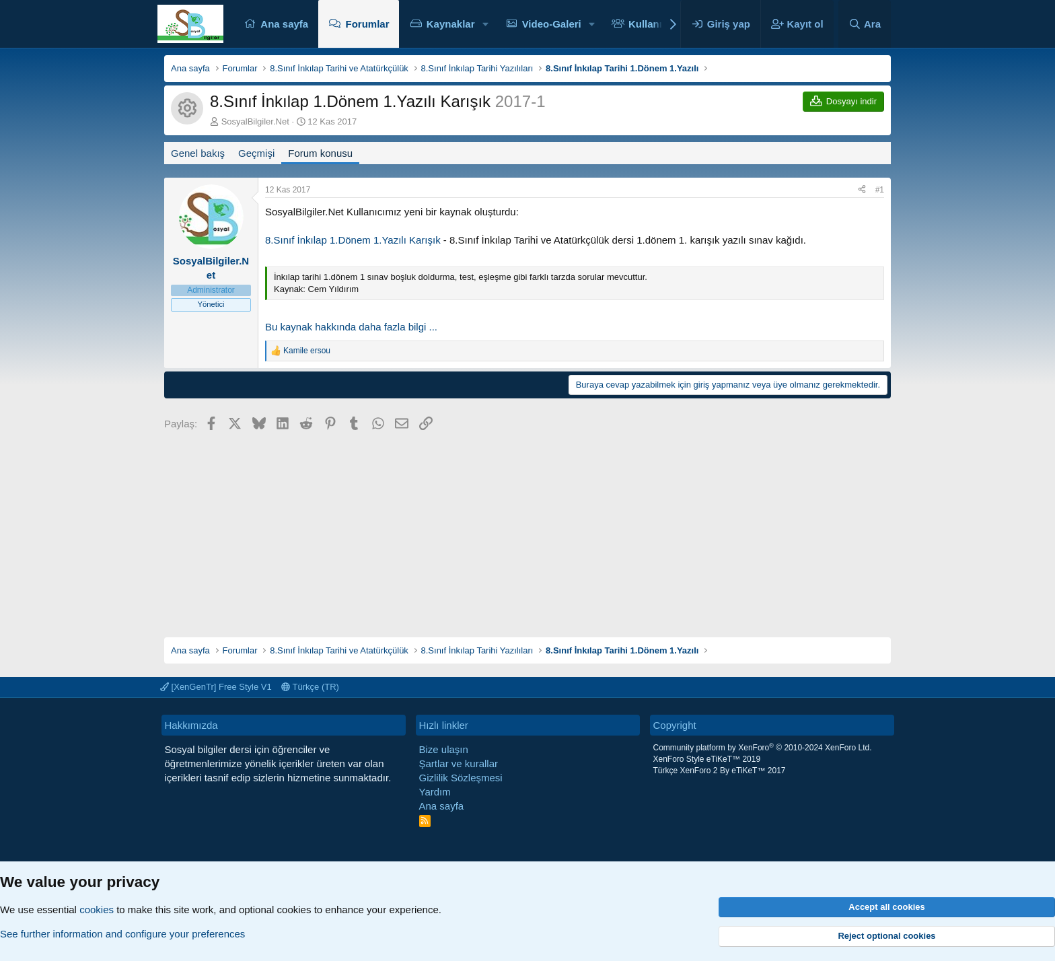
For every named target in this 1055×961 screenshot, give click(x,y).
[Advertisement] (527, 529)
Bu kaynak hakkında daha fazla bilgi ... (351, 326)
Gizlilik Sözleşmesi (461, 777)
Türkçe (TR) (310, 687)
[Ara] (864, 24)
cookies (96, 909)
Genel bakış (198, 153)
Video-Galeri (551, 24)
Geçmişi (256, 153)
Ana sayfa (284, 24)
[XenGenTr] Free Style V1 (216, 687)
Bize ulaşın (443, 749)
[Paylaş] (862, 190)
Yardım (435, 791)
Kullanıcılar (655, 24)
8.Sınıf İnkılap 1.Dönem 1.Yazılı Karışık (353, 240)
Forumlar (367, 24)
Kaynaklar (451, 24)
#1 (879, 189)
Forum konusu (320, 153)
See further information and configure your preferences (122, 933)
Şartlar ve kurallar (459, 763)
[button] (485, 24)
